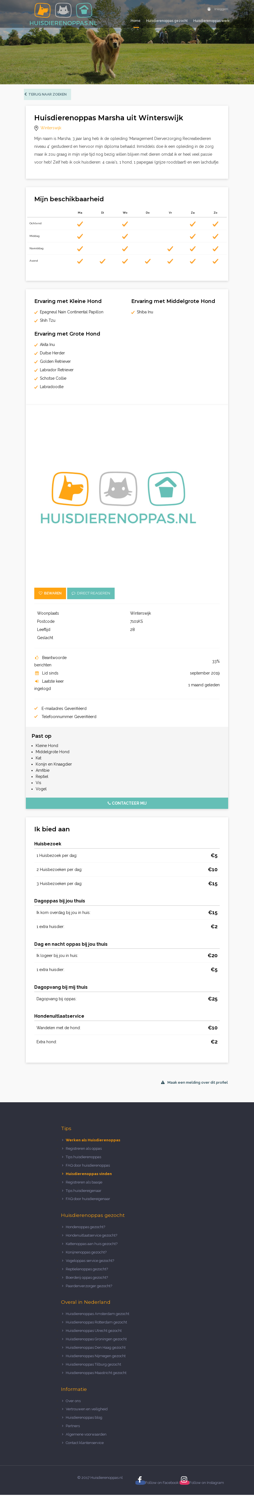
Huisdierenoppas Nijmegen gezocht (96, 1357)
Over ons (73, 1402)
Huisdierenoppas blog (84, 1419)
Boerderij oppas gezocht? (87, 1279)
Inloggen (217, 9)
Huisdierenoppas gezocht (167, 21)
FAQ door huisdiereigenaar (88, 1200)
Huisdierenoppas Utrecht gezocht (94, 1332)
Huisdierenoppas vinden (89, 1175)
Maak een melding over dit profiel (194, 1083)
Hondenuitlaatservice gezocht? (91, 1237)
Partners (73, 1427)
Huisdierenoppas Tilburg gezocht (93, 1365)
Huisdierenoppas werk (211, 21)
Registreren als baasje (84, 1183)
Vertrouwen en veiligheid (87, 1410)
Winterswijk (50, 129)
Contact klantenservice (85, 1444)
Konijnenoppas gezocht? (86, 1253)
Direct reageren (91, 594)
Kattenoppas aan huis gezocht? (91, 1245)
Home (135, 21)
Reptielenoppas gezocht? (87, 1270)
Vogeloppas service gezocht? (90, 1262)
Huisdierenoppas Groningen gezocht (96, 1340)
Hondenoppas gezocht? (85, 1228)
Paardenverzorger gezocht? (89, 1287)
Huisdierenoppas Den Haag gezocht (96, 1348)
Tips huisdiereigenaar (83, 1192)
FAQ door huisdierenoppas (88, 1166)
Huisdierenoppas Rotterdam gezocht (96, 1323)
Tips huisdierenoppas (83, 1158)
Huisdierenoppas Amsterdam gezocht (97, 1315)
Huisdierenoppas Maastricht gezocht (96, 1374)
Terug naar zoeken (47, 95)
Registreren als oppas (84, 1150)
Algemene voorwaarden (86, 1436)
